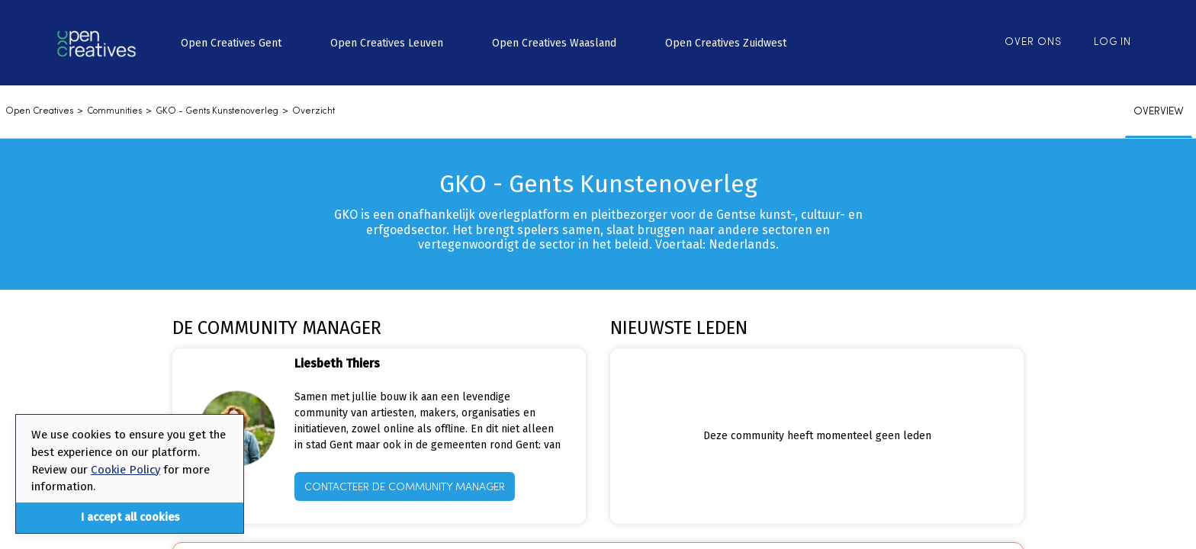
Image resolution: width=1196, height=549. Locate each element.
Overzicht (313, 111)
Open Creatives (39, 111)
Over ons (1033, 42)
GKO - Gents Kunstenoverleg (217, 111)
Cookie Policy (125, 470)
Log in (1112, 42)
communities (114, 111)
